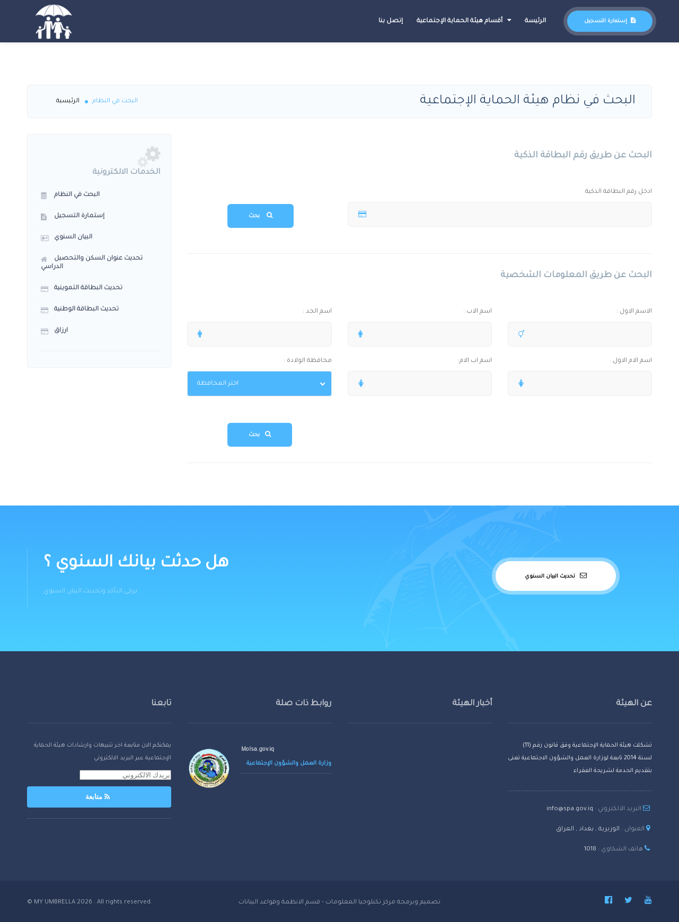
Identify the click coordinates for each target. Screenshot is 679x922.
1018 (590, 849)
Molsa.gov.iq (257, 750)
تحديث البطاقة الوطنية (80, 310)
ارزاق (54, 331)
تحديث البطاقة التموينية (81, 288)
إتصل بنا (390, 21)
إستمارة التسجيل (610, 21)
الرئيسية (68, 101)
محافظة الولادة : (264, 362)
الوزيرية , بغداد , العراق (588, 829)
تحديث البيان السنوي (556, 576)
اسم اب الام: (425, 362)
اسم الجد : (264, 312)
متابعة (99, 797)
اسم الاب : (425, 312)
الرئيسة (535, 21)
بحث (260, 215)
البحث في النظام (70, 195)
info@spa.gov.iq (569, 809)
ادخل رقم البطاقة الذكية (505, 193)
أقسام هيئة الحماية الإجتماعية (464, 20)
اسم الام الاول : (585, 362)
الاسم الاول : (585, 312)
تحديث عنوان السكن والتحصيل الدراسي (92, 263)
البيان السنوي (66, 238)
